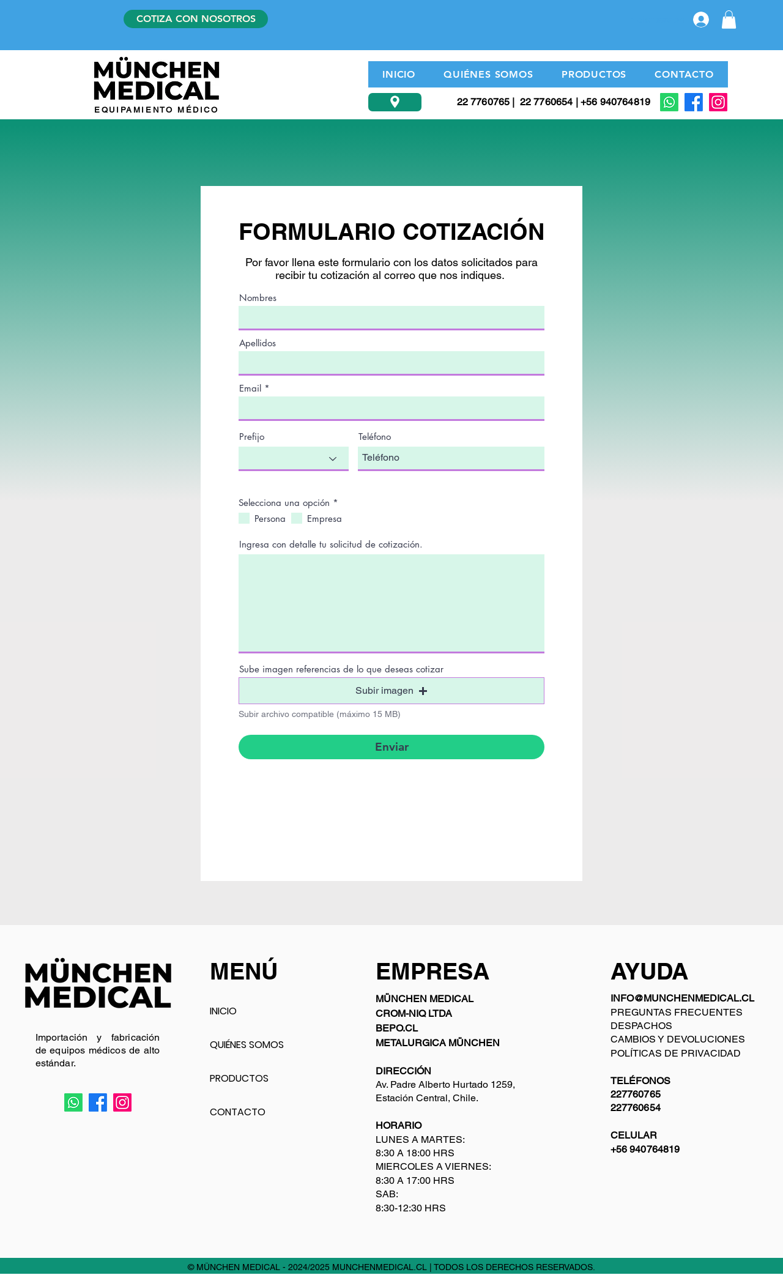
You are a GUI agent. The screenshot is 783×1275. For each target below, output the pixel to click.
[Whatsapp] (669, 102)
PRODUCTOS (239, 1078)
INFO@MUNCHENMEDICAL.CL (682, 998)
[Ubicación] (394, 102)
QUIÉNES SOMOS (247, 1045)
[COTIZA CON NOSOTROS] (196, 19)
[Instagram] (718, 102)
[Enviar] (391, 747)
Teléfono (374, 436)
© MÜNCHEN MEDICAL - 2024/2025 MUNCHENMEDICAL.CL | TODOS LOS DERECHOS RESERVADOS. (391, 1267)
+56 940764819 (615, 102)
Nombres (257, 297)
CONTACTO (237, 1112)
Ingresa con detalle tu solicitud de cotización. (331, 544)
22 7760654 (546, 102)
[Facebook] (694, 102)
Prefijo (251, 436)
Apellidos (257, 343)
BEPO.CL (397, 1028)
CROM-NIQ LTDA (414, 1013)
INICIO (223, 1011)
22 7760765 (483, 102)
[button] (729, 19)
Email (250, 388)
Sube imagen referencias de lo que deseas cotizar (341, 669)
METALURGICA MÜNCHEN (438, 1043)
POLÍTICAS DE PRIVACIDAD (675, 1053)
